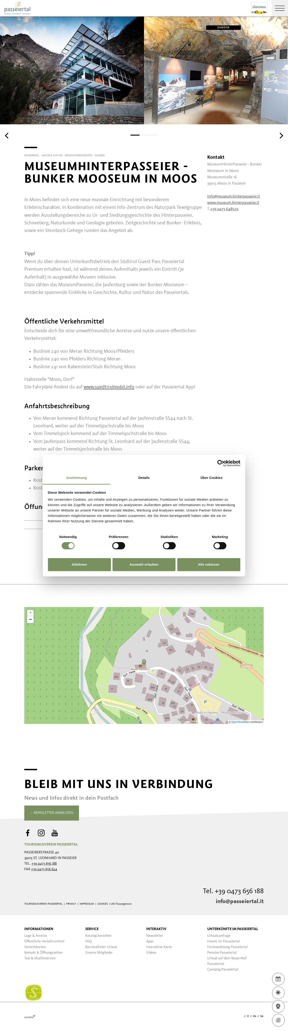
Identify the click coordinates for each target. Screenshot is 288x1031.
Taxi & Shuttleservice (40, 958)
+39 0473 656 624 (44, 869)
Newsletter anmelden (51, 813)
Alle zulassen (208, 564)
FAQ (88, 941)
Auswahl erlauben (144, 564)
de (241, 1016)
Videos (151, 953)
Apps (150, 941)
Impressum (87, 904)
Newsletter (154, 936)
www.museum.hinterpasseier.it (233, 203)
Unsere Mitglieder (99, 953)
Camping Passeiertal (222, 969)
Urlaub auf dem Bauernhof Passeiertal (227, 961)
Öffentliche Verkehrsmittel (44, 941)
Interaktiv (156, 929)
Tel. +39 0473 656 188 (233, 891)
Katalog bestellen (98, 936)
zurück (218, 27)
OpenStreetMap (241, 722)
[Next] (281, 136)
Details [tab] (144, 478)
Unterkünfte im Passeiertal (232, 929)
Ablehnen (79, 564)
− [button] (30, 619)
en (254, 1016)
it (248, 1016)
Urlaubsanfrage (218, 936)
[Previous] (7, 136)
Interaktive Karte (159, 947)
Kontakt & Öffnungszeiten (43, 953)
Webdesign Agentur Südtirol (29, 1016)
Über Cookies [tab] (211, 478)
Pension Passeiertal (222, 953)
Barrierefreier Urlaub (101, 947)
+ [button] (30, 613)
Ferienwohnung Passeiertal (227, 947)
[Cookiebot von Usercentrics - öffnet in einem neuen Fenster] (220, 463)
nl (262, 1016)
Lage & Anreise (35, 936)
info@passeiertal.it (240, 901)
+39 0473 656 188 (44, 864)
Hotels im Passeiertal (223, 941)
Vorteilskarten (35, 947)
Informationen (38, 929)
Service (92, 929)
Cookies (102, 904)
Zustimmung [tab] (76, 478)
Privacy (71, 904)
